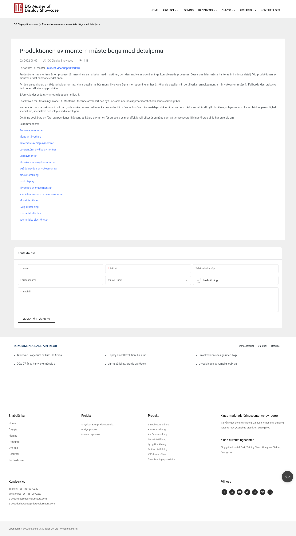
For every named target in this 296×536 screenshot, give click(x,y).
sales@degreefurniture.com (31, 498)
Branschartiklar (246, 346)
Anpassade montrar (31, 130)
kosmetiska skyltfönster (34, 219)
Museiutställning (29, 200)
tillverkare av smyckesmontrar (37, 162)
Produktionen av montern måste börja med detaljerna (71, 24)
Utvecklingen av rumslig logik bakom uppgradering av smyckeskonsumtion (218, 363)
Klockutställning (29, 175)
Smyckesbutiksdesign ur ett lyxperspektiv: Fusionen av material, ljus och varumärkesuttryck (218, 355)
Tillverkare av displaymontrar (37, 143)
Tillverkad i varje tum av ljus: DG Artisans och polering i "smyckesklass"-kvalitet (39, 355)
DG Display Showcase (26, 24)
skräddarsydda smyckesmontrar (39, 168)
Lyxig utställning (29, 206)
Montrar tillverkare (30, 136)
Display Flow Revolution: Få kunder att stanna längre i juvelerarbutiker (127, 355)
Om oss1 (262, 346)
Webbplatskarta (68, 528)
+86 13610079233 (28, 488)
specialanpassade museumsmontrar (41, 194)
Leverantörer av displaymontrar (38, 149)
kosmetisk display (30, 213)
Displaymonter (28, 155)
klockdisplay (27, 181)
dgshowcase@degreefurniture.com (35, 503)
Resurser (275, 346)
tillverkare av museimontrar (36, 187)
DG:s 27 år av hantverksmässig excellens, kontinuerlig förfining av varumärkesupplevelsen (36, 363)
